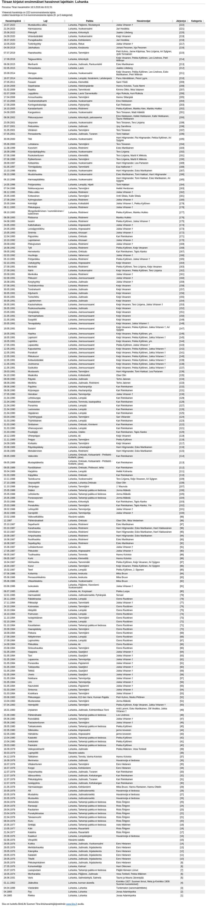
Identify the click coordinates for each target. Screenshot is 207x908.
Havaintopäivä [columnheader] (13, 21)
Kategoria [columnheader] (196, 21)
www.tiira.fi (71, 904)
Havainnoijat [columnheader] (143, 21)
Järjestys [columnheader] (181, 21)
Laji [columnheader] (46, 21)
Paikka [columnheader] (89, 21)
